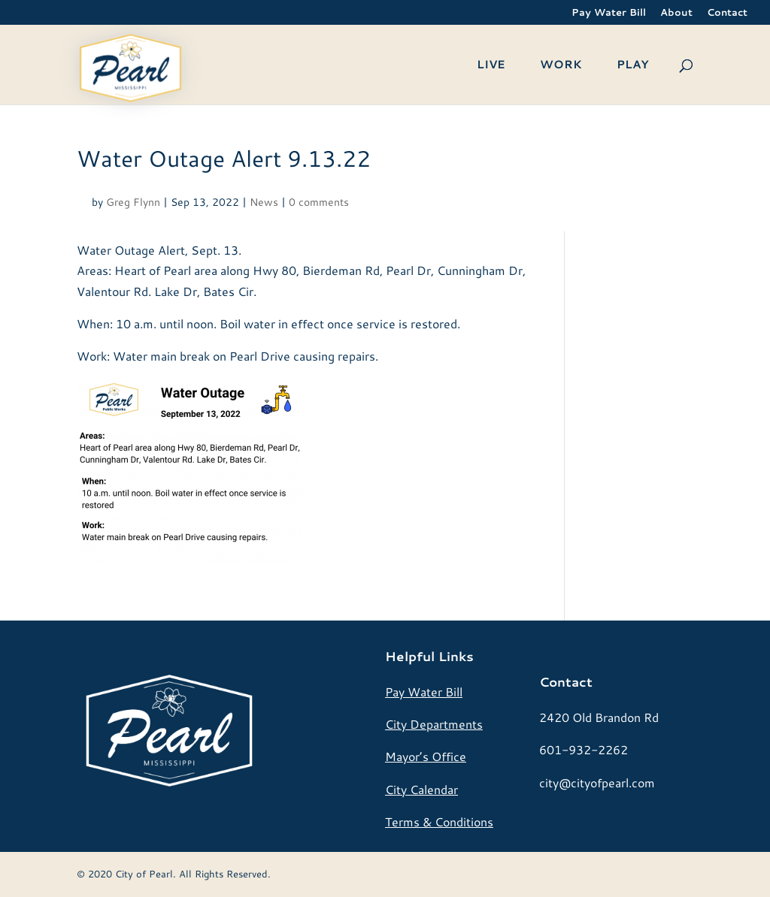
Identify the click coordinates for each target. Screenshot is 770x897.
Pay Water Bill (608, 13)
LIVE (491, 65)
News (264, 202)
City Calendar (421, 789)
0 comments (319, 202)
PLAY (632, 65)
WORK (561, 65)
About (676, 13)
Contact (727, 13)
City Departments (434, 723)
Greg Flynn (133, 202)
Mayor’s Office (425, 756)
